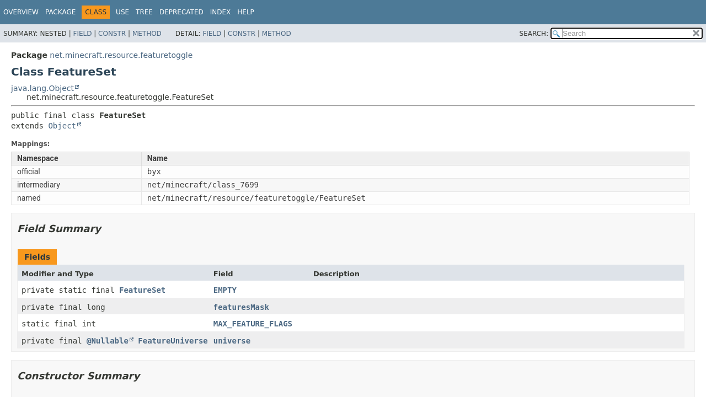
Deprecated (181, 12)
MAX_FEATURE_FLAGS (252, 323)
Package (60, 12)
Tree (144, 12)
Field (82, 33)
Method (147, 33)
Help (245, 12)
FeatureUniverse (172, 340)
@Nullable (108, 340)
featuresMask (241, 307)
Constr (112, 33)
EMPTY (225, 290)
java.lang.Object (42, 88)
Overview (21, 12)
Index (220, 12)
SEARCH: (534, 33)
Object (62, 125)
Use (122, 12)
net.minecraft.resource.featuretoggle (121, 55)
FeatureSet (142, 290)
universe (231, 340)
